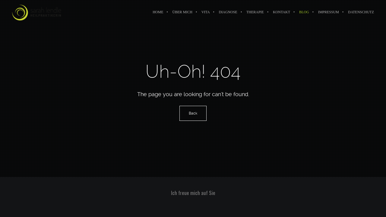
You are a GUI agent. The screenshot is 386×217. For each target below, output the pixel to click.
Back (193, 113)
